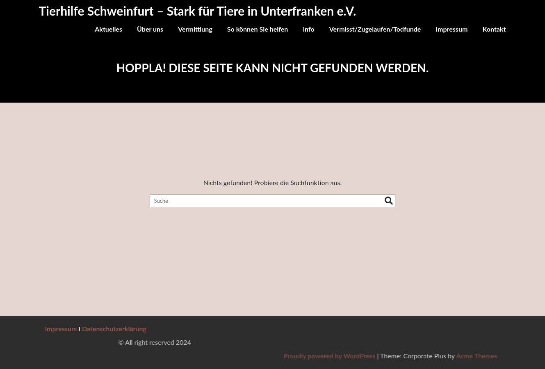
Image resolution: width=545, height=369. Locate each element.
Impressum (451, 29)
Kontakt (494, 29)
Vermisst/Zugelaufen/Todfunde (375, 29)
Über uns (150, 29)
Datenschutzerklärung (114, 328)
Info (308, 29)
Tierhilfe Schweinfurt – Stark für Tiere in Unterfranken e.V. (197, 10)
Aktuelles (108, 29)
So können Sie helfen (257, 29)
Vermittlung (195, 29)
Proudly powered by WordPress (424, 356)
